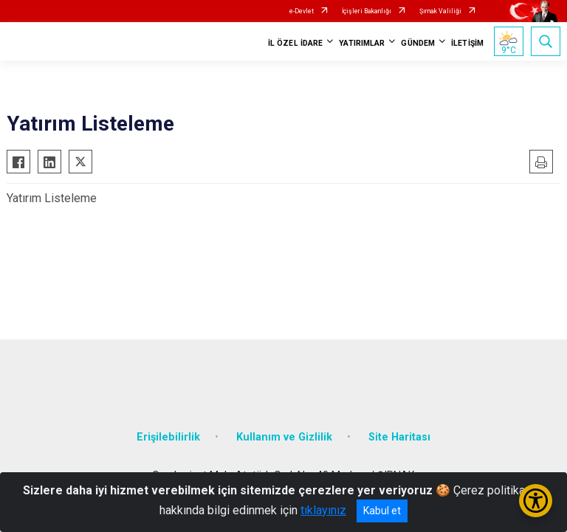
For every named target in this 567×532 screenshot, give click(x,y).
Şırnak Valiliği (440, 11)
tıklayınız (323, 510)
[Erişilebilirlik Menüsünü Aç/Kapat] (535, 500)
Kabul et (382, 511)
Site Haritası (399, 437)
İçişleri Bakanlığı (366, 11)
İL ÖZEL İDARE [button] (295, 43)
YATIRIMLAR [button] (362, 43)
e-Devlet (301, 11)
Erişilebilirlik (168, 437)
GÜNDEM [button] (418, 43)
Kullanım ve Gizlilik (284, 437)
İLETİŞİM (467, 43)
